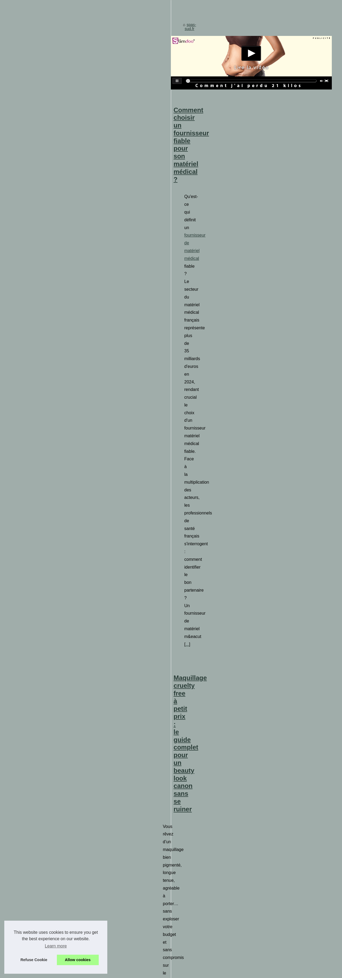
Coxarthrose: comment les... (41, 792)
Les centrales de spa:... (37, 582)
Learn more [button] (56, 946)
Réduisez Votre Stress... (37, 546)
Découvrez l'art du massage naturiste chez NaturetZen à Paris (188, 817)
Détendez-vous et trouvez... (40, 417)
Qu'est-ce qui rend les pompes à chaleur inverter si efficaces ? (188, 734)
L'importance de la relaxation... (43, 728)
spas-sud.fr (115, 199)
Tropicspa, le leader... (35, 816)
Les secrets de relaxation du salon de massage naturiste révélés (190, 780)
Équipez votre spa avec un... (41, 558)
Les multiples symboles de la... (43, 517)
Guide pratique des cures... (40, 769)
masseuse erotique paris (233, 484)
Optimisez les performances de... (45, 593)
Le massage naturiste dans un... (44, 740)
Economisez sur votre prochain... (45, 804)
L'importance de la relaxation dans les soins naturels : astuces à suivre (195, 845)
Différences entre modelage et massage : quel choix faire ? (185, 743)
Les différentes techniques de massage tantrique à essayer (185, 789)
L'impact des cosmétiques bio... (44, 493)
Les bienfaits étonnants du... (41, 440)
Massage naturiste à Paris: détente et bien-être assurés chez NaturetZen (197, 808)
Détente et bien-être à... (37, 670)
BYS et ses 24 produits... (38, 405)
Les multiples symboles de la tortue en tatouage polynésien (185, 826)
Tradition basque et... (35, 481)
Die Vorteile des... (32, 428)
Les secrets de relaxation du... (42, 646)
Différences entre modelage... (42, 781)
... (254, 336)
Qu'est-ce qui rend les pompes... (44, 699)
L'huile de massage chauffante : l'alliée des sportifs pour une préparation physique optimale (213, 835)
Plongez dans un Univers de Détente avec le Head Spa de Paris (189, 533)
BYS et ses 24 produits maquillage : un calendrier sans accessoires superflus (201, 771)
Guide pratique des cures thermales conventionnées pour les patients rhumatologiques (209, 725)
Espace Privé (130, 972)
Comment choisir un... (35, 393)
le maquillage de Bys (286, 418)
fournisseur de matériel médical (264, 297)
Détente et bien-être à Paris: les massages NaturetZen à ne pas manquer (197, 799)
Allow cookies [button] (78, 960)
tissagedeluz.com (120, 656)
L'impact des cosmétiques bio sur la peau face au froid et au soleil (191, 716)
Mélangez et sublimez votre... (42, 505)
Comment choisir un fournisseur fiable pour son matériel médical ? (196, 280)
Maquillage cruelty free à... (39, 469)
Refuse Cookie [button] (33, 960)
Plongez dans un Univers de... (42, 634)
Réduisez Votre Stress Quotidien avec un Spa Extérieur (182, 753)
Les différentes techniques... (41, 658)
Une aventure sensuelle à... (40, 622)
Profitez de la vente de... (37, 570)
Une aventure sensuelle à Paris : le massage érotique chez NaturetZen (200, 451)
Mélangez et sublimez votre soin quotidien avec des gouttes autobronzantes (200, 762)
